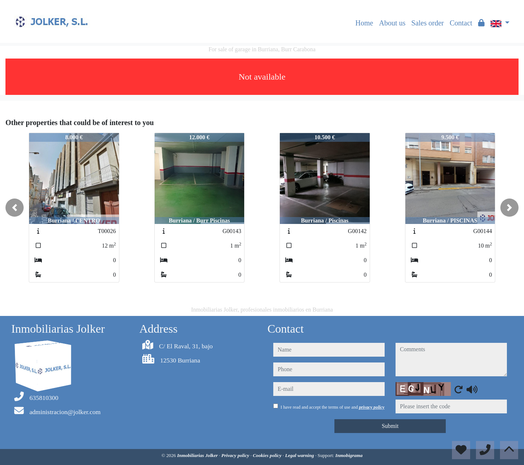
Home (364, 23)
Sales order (427, 23)
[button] (14, 208)
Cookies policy (268, 455)
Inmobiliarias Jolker (198, 455)
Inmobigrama (349, 455)
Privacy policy (235, 455)
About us (392, 23)
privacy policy (371, 407)
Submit (390, 426)
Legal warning (300, 455)
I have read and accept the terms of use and (332, 407)
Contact (461, 23)
